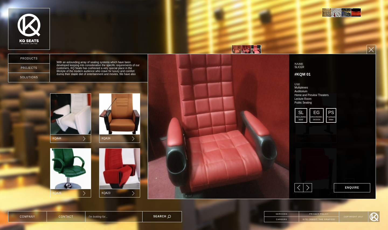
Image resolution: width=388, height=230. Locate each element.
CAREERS (281, 219)
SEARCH (162, 216)
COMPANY (27, 216)
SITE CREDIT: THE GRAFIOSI (319, 219)
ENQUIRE (352, 187)
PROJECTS (29, 67)
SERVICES (281, 214)
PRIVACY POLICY (319, 214)
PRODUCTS (28, 58)
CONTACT (66, 216)
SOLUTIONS (29, 77)
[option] (327, 12)
